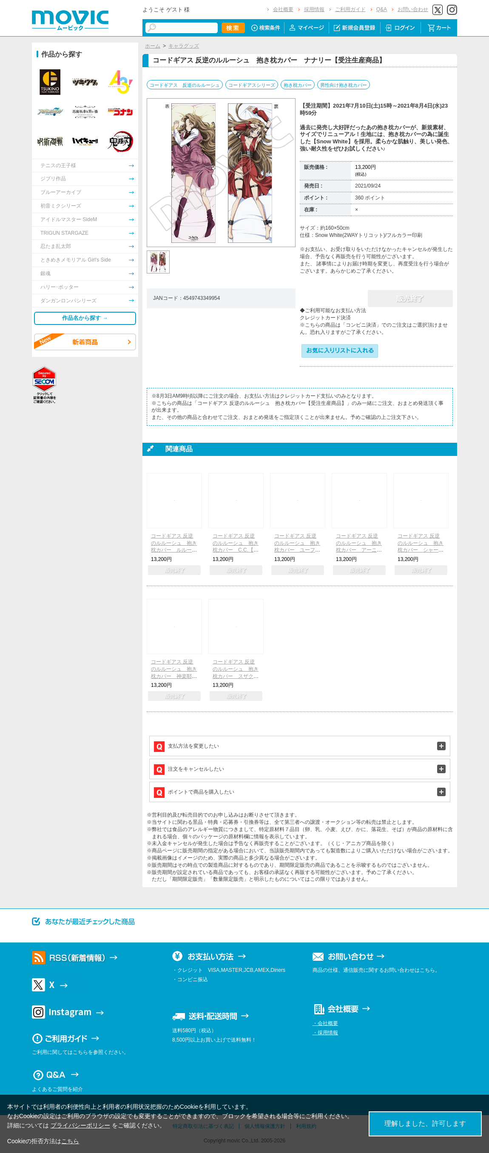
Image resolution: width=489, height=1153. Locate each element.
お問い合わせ (413, 9)
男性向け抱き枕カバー (343, 85)
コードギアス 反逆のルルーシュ (185, 85)
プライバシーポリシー (80, 1125)
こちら (70, 1141)
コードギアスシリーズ (251, 85)
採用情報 (314, 9)
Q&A (381, 9)
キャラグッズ (183, 46)
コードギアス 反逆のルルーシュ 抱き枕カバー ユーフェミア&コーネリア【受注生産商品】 (297, 550)
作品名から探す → (85, 318)
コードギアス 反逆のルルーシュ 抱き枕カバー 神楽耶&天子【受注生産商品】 (174, 676)
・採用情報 (325, 1033)
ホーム (152, 46)
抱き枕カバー (298, 85)
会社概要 (283, 9)
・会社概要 (325, 1023)
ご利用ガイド (350, 9)
